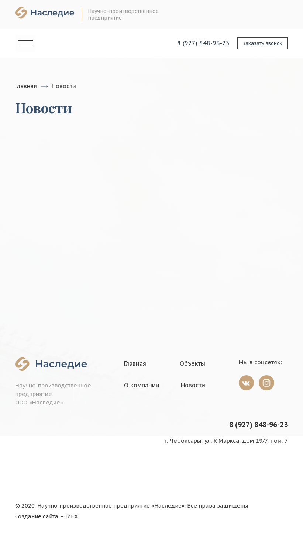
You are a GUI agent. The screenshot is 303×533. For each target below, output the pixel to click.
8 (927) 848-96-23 (258, 424)
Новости (193, 385)
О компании (141, 385)
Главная (26, 86)
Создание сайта (36, 516)
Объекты (192, 363)
